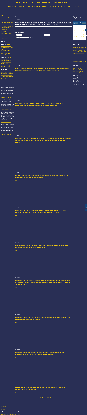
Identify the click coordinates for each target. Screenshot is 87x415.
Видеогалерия (4, 38)
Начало (3, 10)
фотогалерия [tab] (5, 83)
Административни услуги (39, 6)
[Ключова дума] (22, 37)
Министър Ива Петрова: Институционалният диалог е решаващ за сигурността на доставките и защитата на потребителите (6, 62)
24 (74, 36)
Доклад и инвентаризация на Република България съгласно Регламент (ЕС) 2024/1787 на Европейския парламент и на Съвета (79, 50)
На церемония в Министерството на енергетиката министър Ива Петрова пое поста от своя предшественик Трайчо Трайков (7, 74)
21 (83, 34)
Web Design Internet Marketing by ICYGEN (10, 414)
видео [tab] (10, 83)
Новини (28, 6)
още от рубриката (5, 80)
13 (81, 32)
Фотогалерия (15, 10)
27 (81, 36)
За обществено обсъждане (7, 20)
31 (74, 38)
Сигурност (3, 409)
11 (76, 32)
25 (76, 36)
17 (74, 34)
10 (74, 32)
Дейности (21, 6)
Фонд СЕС (76, 6)
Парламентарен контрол (6, 33)
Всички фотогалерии (6, 97)
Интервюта (3, 31)
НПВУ (69, 6)
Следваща (48, 397)
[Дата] (19, 35)
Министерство (12, 6)
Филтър (31, 37)
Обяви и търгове (54, 6)
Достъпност (3, 406)
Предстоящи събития (6, 17)
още (16, 72)
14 (83, 32)
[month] (80, 23)
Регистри (63, 6)
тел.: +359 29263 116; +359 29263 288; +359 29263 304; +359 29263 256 (79, 70)
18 (76, 34)
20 (81, 34)
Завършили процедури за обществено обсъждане (7, 28)
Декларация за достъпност (7, 407)
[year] (79, 22)
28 (83, 36)
